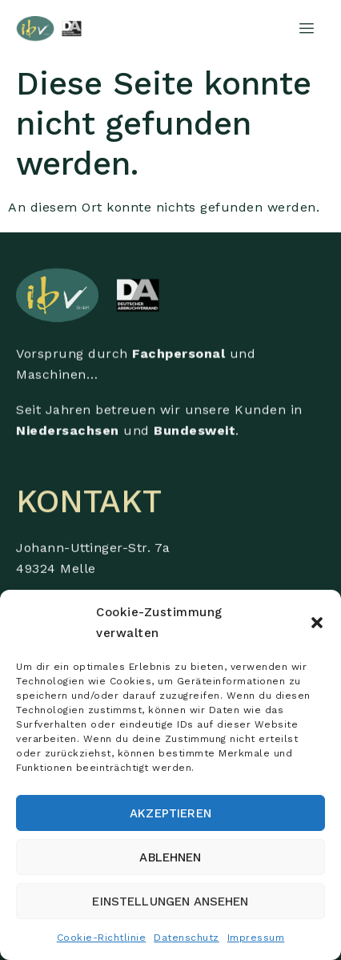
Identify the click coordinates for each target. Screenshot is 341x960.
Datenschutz (186, 937)
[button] (317, 623)
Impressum (256, 937)
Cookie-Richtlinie (101, 937)
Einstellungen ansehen (170, 901)
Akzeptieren (170, 813)
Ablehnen (170, 857)
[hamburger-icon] (307, 28)
